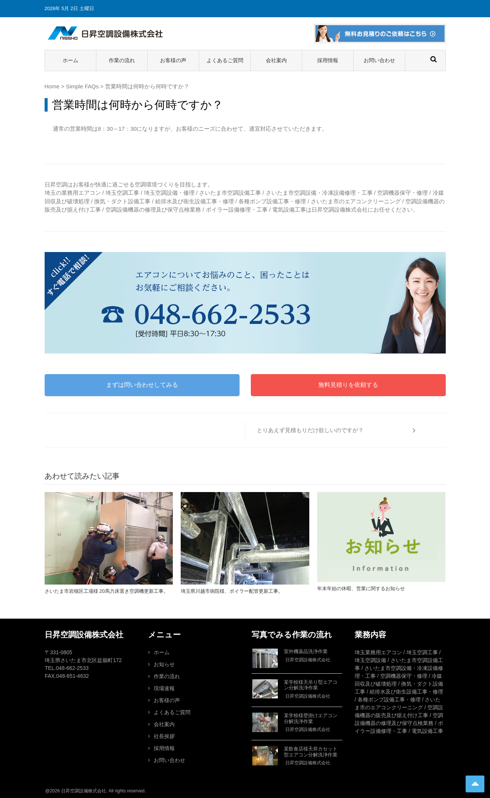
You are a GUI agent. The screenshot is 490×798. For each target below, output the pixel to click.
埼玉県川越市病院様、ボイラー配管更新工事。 (232, 591)
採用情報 (327, 60)
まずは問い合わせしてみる (142, 385)
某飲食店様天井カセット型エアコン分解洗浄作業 (310, 752)
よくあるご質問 (225, 60)
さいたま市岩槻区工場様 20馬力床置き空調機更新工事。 (106, 591)
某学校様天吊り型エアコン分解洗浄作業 (310, 685)
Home (52, 86)
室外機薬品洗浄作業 (306, 651)
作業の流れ (122, 60)
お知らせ (164, 664)
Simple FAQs (82, 86)
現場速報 (164, 688)
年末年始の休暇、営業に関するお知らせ (361, 588)
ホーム (70, 60)
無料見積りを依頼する (348, 385)
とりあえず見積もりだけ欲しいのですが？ (310, 430)
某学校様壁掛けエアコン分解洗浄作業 (310, 718)
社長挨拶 (164, 736)
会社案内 (276, 60)
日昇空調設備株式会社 (307, 659)
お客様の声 (173, 60)
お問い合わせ (379, 60)
